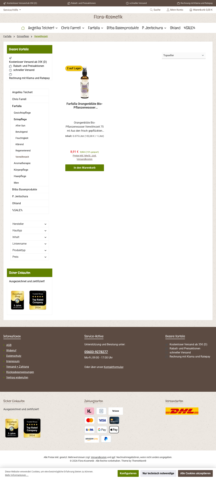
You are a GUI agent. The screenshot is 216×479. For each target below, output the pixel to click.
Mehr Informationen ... (17, 475)
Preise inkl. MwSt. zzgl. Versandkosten (85, 157)
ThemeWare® (139, 460)
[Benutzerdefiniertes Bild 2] (39, 301)
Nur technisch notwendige (158, 473)
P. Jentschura (20, 196)
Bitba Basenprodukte (24, 189)
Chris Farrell (19, 99)
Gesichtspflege (22, 112)
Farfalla (17, 106)
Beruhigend (22, 131)
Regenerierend (23, 150)
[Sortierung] (184, 55)
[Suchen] (155, 9)
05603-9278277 (96, 352)
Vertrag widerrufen (17, 377)
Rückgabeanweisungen (20, 372)
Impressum (13, 361)
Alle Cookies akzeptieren (195, 473)
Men (16, 182)
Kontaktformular (113, 367)
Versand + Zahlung (17, 366)
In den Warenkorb (85, 168)
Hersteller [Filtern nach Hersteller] (29, 223)
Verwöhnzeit (22, 156)
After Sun (20, 125)
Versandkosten (99, 457)
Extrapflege (20, 119)
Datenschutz (13, 355)
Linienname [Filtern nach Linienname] (29, 243)
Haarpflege (20, 176)
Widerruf (11, 350)
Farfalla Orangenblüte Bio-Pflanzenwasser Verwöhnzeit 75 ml (84, 105)
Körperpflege (21, 169)
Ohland (16, 203)
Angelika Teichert (22, 92)
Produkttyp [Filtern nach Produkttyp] (29, 250)
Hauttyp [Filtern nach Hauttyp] (29, 230)
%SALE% (17, 210)
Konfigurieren (128, 473)
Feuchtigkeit (22, 138)
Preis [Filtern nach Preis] (29, 256)
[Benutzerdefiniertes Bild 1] (19, 302)
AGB (8, 345)
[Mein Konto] (174, 9)
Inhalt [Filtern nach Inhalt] (29, 237)
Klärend (20, 144)
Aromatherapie (22, 163)
